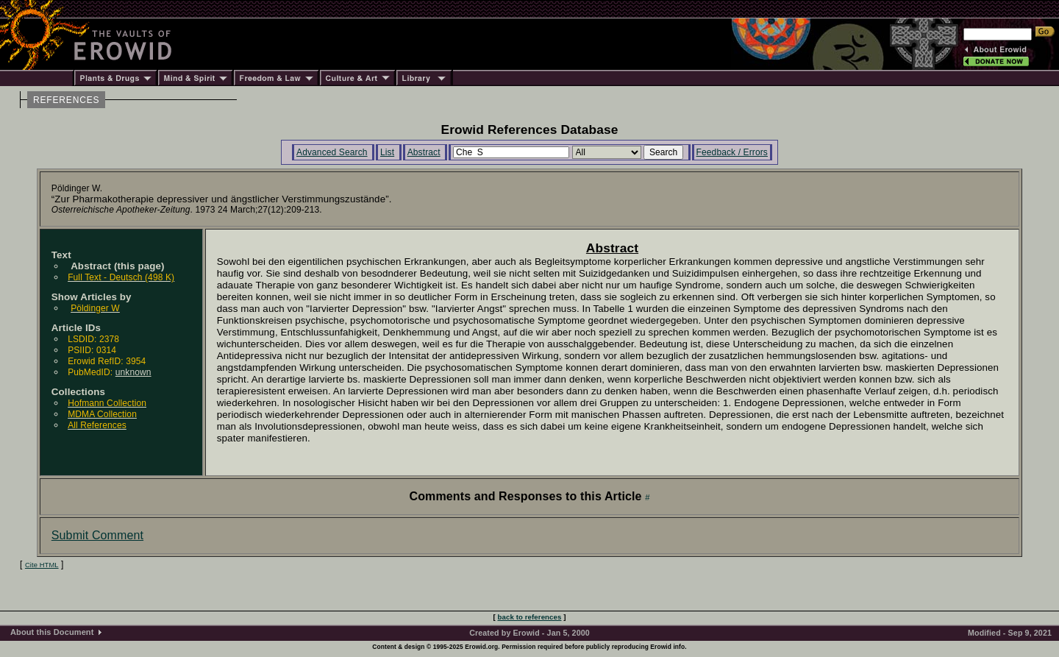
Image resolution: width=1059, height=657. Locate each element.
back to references (530, 617)
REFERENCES (66, 100)
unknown (133, 372)
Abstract (424, 152)
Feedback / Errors (732, 152)
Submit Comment (97, 535)
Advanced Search (332, 152)
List (387, 152)
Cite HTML (42, 565)
